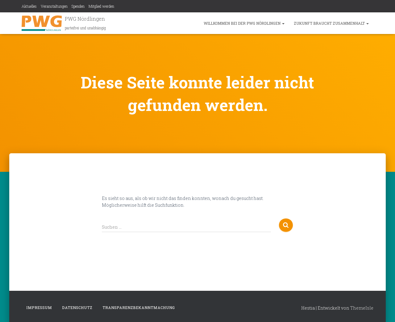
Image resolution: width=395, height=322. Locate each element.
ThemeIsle (361, 308)
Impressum (39, 307)
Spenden (78, 6)
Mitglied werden (101, 6)
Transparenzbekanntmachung (138, 307)
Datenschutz (77, 307)
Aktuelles (29, 6)
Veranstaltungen (54, 6)
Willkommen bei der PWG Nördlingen (244, 23)
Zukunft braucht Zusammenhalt (331, 23)
